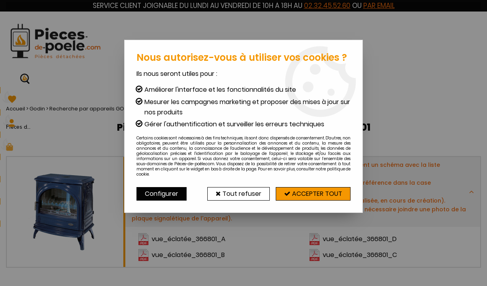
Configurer (161, 193)
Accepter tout (313, 193)
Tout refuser (238, 193)
